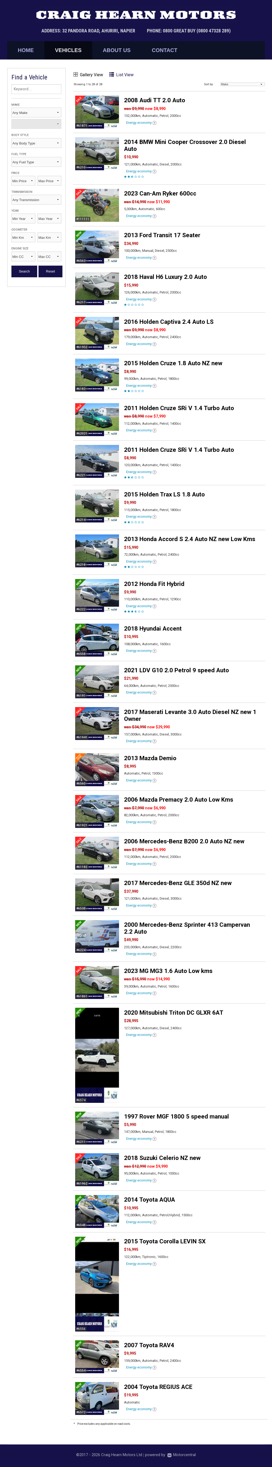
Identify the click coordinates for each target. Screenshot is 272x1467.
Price (15, 173)
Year (15, 210)
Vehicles (68, 50)
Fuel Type (18, 154)
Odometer (19, 229)
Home (26, 50)
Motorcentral (181, 1454)
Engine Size (19, 248)
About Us (116, 50)
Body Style (20, 135)
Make (15, 105)
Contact (164, 50)
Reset (50, 271)
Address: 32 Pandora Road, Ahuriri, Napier (88, 30)
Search (24, 271)
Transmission (21, 192)
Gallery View (88, 74)
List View (121, 74)
